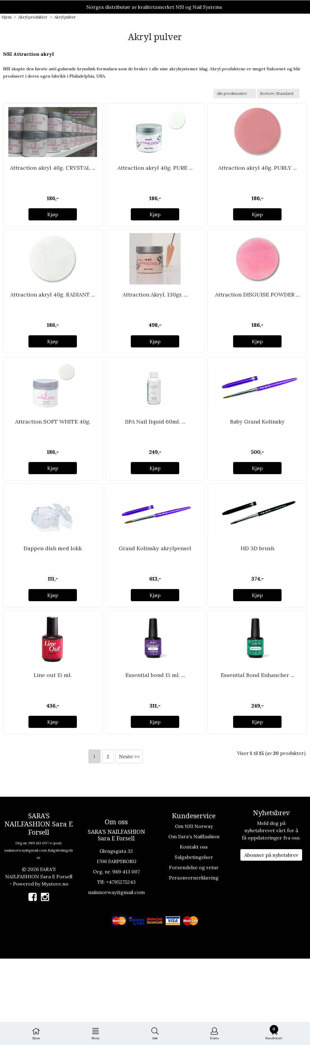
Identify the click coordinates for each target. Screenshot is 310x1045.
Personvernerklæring (194, 964)
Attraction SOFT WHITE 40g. (53, 473)
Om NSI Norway (194, 912)
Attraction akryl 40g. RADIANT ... (52, 329)
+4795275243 (121, 968)
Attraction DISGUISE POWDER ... (257, 329)
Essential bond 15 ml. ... (155, 761)
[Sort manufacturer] (234, 93)
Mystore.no (54, 970)
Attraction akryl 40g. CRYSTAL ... (52, 184)
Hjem (7, 17)
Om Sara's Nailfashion (193, 922)
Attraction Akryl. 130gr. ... (155, 329)
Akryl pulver (63, 17)
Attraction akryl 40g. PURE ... (155, 184)
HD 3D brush (257, 617)
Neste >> (129, 842)
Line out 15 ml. (53, 761)
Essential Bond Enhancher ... (257, 761)
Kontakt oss (194, 933)
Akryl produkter (30, 17)
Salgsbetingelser (194, 943)
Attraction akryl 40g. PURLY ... (257, 184)
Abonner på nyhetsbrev (271, 941)
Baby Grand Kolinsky (257, 473)
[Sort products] (278, 93)
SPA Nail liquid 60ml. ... (155, 473)
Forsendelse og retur (194, 953)
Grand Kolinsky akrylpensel (155, 617)
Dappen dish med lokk (53, 617)
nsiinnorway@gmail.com (26, 936)
